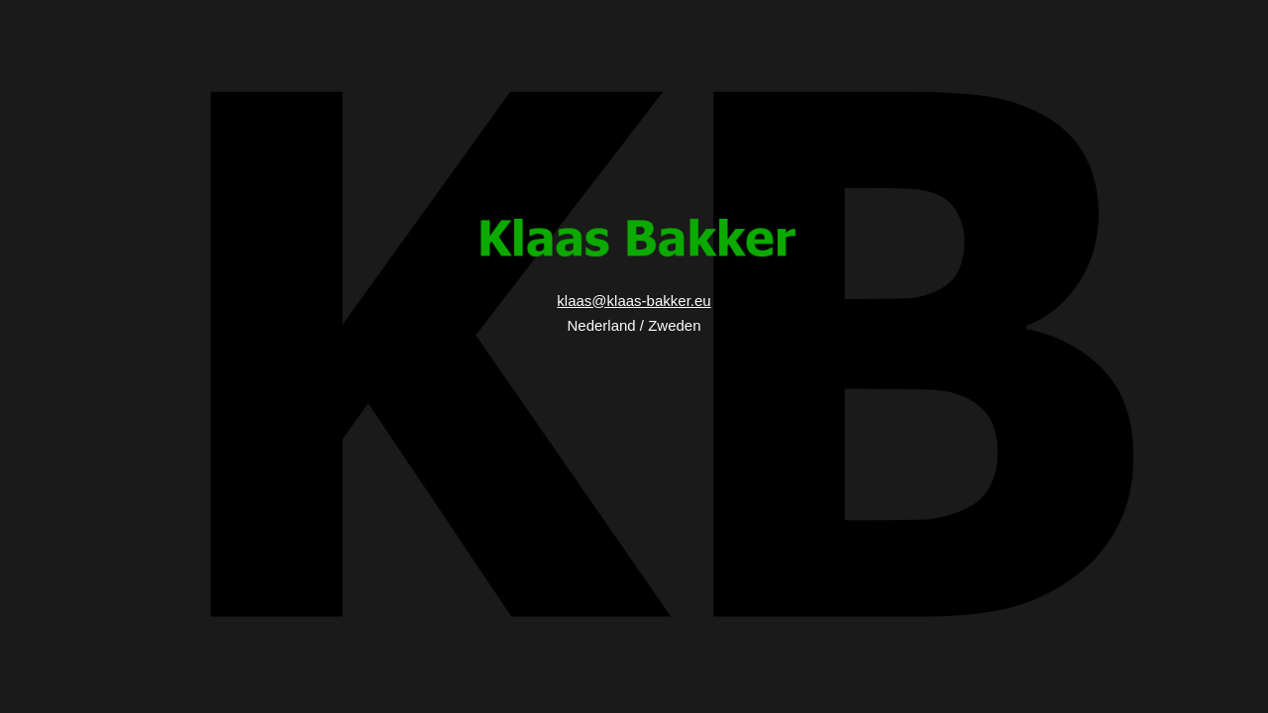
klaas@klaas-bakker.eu (633, 300)
